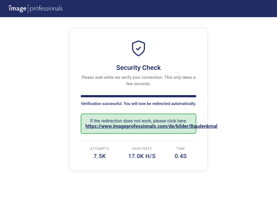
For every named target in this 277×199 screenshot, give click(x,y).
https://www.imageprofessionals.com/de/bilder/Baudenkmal (151, 126)
